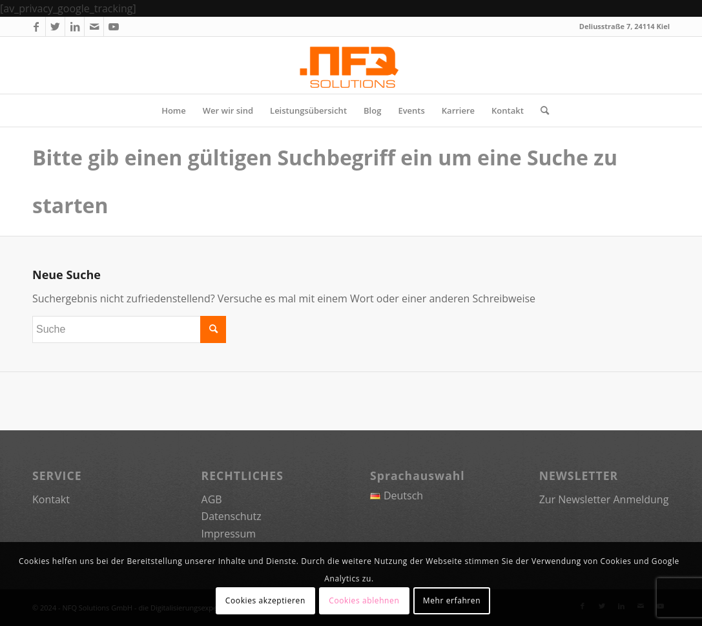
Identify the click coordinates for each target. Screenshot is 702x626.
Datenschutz (231, 516)
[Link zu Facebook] (35, 26)
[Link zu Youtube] (113, 26)
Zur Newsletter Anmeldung (604, 499)
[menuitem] (173, 110)
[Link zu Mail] (94, 26)
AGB (211, 499)
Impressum (228, 534)
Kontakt (51, 499)
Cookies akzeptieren (265, 600)
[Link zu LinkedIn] (74, 26)
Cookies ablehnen (364, 600)
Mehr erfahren (451, 600)
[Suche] (540, 110)
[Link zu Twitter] (55, 26)
